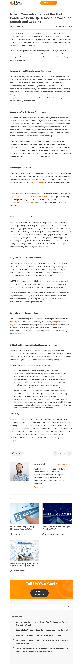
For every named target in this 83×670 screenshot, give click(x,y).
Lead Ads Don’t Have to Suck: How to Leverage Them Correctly (42, 630)
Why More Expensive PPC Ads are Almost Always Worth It (40, 635)
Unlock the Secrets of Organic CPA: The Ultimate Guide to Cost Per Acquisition (42, 641)
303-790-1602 (48, 2)
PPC (28, 534)
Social (62, 534)
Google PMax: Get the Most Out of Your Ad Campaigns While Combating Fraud (41, 623)
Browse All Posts (61, 464)
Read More (38, 487)
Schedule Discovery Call (39, 592)
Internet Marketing (65, 26)
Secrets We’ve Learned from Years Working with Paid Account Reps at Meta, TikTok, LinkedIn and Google (42, 649)
